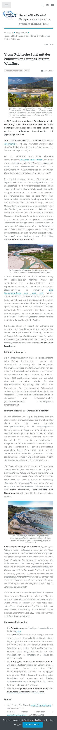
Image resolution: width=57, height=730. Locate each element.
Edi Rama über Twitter (31, 159)
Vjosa (27, 70)
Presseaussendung (13, 70)
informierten (10, 143)
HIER (19, 631)
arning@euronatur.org (41, 705)
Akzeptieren (32, 725)
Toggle (6, 5)
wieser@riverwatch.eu (17, 715)
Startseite (8, 32)
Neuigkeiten (21, 32)
